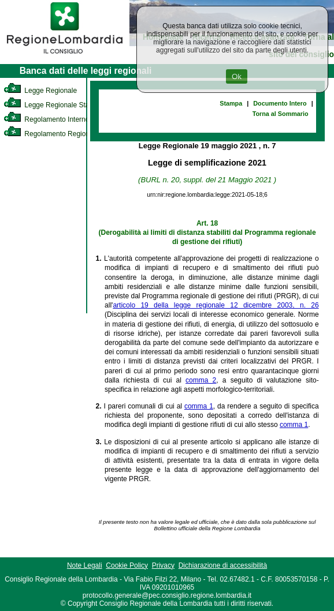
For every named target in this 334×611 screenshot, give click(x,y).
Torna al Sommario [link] (281, 113)
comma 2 (200, 380)
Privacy (163, 565)
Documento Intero (279, 103)
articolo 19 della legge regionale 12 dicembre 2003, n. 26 (215, 305)
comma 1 (198, 406)
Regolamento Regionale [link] (51, 134)
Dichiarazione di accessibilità (223, 565)
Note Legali (84, 565)
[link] (64, 55)
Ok (237, 76)
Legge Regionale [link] (40, 91)
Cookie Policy (127, 565)
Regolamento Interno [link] (46, 119)
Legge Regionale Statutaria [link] (56, 105)
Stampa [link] (231, 103)
